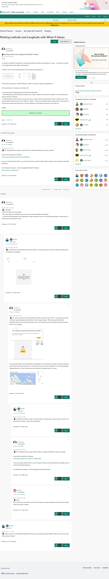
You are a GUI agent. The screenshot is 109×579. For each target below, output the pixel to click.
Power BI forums (6, 31)
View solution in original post (10, 170)
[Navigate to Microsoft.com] (4, 12)
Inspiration (35, 12)
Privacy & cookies (87, 567)
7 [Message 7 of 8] (18, 475)
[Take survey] (81, 77)
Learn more (5, 6)
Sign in (94, 16)
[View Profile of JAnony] (19, 490)
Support (72, 12)
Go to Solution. (38, 113)
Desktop (48, 31)
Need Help (9, 119)
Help (99, 16)
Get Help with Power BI (33, 31)
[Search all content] (86, 20)
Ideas (42, 12)
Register (87, 16)
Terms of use (97, 567)
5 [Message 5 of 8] (14, 393)
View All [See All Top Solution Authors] (78, 128)
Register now (54, 25)
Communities (50, 12)
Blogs (57, 12)
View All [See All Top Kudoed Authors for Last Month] (78, 164)
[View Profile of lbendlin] (15, 239)
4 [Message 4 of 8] (10, 292)
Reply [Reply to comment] (66, 179)
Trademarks (105, 567)
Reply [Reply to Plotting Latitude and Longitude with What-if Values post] (66, 124)
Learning (64, 12)
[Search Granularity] (59, 20)
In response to (7, 144)
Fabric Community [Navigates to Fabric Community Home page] (17, 12)
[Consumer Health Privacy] (22, 573)
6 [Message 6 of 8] (18, 426)
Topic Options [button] (64, 41)
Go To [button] (105, 16)
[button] (54, 41)
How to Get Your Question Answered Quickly (88, 91)
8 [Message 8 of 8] (18, 510)
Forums (28, 12)
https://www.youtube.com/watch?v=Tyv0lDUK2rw (16, 157)
